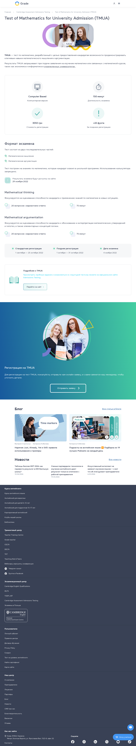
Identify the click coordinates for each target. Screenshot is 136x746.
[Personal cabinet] (114, 3)
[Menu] (119, 3)
